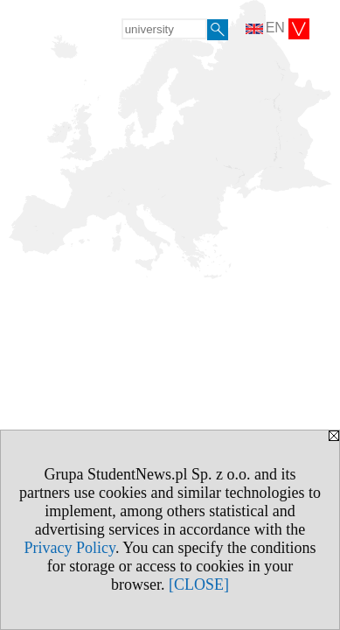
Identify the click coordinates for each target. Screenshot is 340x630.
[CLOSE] (199, 584)
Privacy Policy (69, 547)
